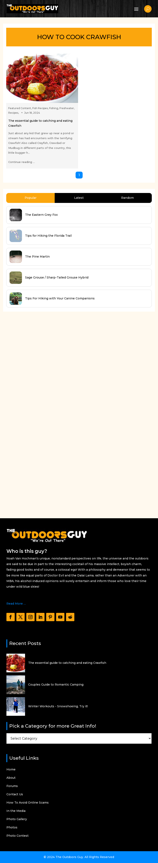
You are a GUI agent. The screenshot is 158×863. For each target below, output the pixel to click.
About (11, 778)
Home (11, 769)
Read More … (16, 603)
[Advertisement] (34, 411)
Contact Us (14, 794)
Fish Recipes (40, 108)
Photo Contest (17, 836)
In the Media (15, 811)
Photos (11, 827)
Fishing (53, 108)
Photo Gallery (16, 819)
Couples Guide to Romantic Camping (55, 684)
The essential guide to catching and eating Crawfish (67, 663)
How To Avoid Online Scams (27, 802)
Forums (12, 786)
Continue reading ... (21, 162)
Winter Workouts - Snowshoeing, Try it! (58, 706)
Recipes (13, 112)
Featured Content (19, 108)
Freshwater (66, 108)
